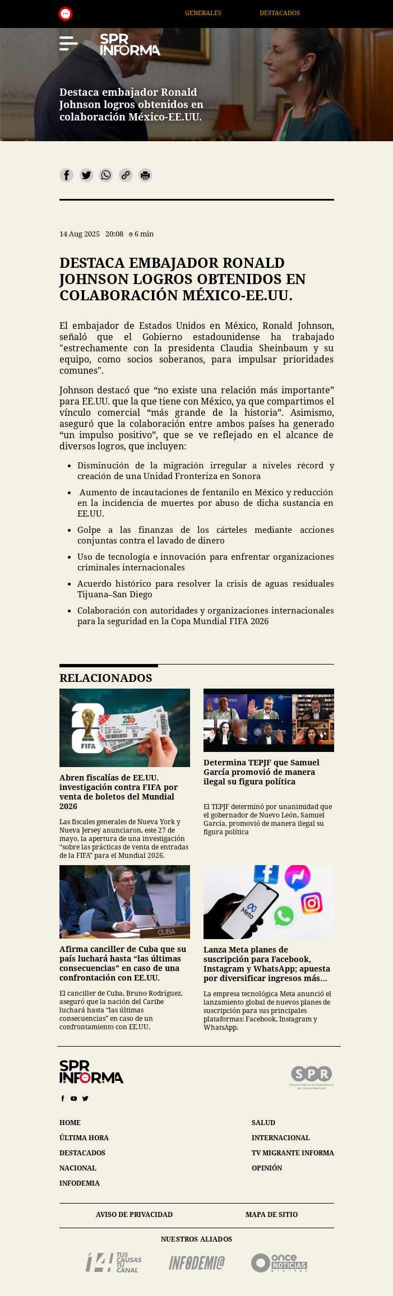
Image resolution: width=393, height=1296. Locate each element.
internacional (281, 1137)
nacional (77, 1168)
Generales (216, 12)
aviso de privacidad (134, 1214)
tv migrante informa (293, 1153)
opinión (267, 1168)
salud (263, 1122)
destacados (82, 1153)
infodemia (79, 1183)
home (70, 1122)
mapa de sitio (272, 1214)
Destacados (292, 12)
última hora (84, 1137)
